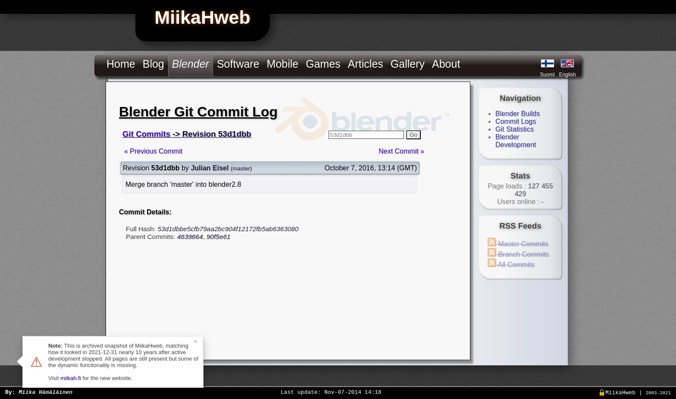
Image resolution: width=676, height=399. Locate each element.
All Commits (511, 264)
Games (323, 64)
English (567, 75)
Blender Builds (517, 113)
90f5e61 (219, 236)
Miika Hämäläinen (45, 392)
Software (238, 64)
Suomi (547, 75)
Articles (365, 64)
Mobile (283, 64)
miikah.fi (70, 378)
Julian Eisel (209, 168)
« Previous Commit (153, 151)
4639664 (190, 236)
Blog (153, 64)
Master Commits (518, 244)
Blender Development (515, 140)
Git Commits (146, 133)
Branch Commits (518, 254)
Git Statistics (514, 129)
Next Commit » (401, 151)
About (446, 64)
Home (120, 64)
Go (413, 135)
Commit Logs (515, 121)
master (241, 168)
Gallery (408, 64)
